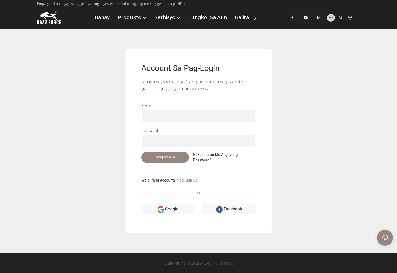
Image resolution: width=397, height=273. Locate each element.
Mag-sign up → (189, 180)
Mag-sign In (165, 157)
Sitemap (225, 263)
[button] (255, 17)
